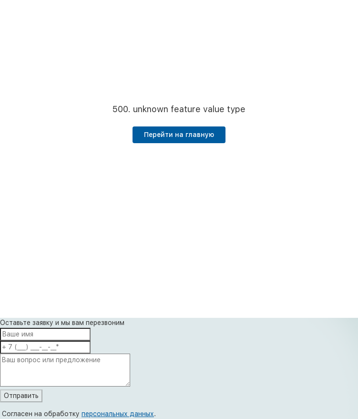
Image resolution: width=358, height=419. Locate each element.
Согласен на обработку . (79, 414)
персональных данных (118, 414)
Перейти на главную (179, 134)
